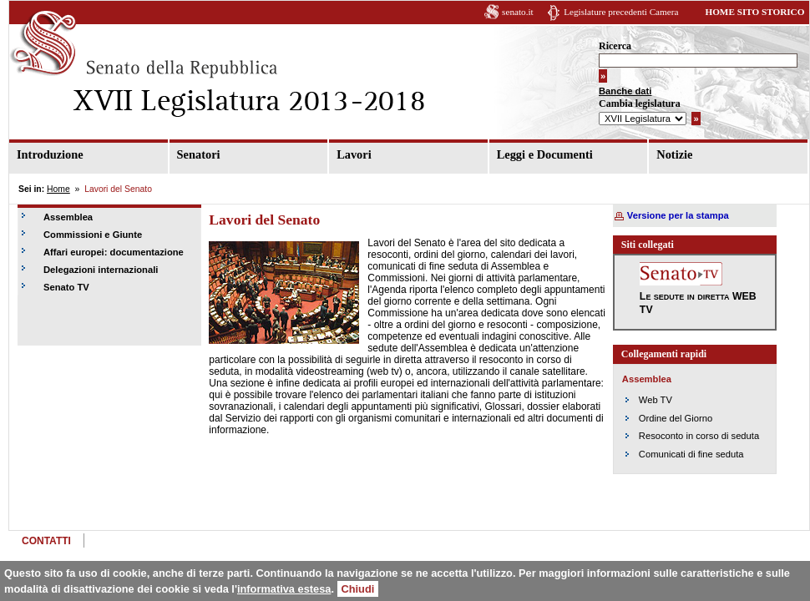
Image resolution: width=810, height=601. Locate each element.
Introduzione (50, 154)
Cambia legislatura (640, 103)
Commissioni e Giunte (92, 235)
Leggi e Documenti (545, 154)
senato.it (518, 12)
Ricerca (615, 46)
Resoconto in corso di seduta (699, 436)
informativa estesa (284, 589)
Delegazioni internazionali (100, 270)
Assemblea (68, 217)
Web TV (655, 400)
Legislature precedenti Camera (621, 12)
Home (58, 189)
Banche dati (625, 91)
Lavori (354, 154)
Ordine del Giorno (675, 418)
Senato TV (66, 287)
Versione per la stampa (678, 215)
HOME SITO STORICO (754, 12)
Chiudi (358, 589)
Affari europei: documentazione (113, 252)
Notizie (674, 154)
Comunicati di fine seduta (691, 454)
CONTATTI (46, 541)
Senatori (198, 154)
